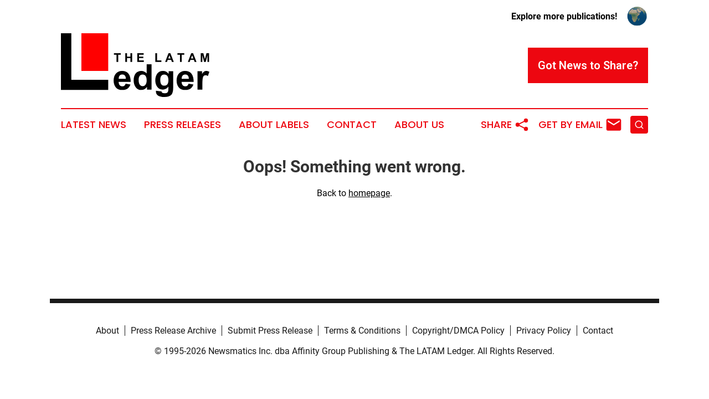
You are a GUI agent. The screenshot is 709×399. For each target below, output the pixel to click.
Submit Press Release (270, 330)
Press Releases (182, 125)
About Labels (274, 125)
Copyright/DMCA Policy (458, 330)
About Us (419, 125)
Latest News (93, 125)
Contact (352, 125)
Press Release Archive (173, 330)
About (107, 330)
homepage (369, 193)
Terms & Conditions (362, 330)
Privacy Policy (543, 330)
